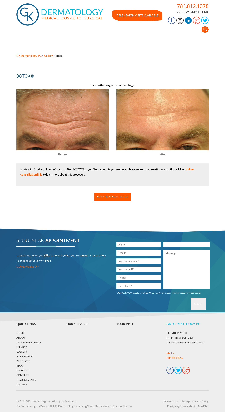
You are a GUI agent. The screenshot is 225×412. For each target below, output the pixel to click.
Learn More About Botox (112, 196)
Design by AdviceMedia (181, 406)
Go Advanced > (27, 266)
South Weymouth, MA (192, 12)
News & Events (26, 379)
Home (24, 43)
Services (85, 43)
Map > (170, 353)
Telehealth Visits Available (137, 15)
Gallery (102, 43)
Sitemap (185, 401)
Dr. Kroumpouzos (61, 43)
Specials (21, 384)
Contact (196, 43)
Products (144, 43)
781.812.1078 (193, 6)
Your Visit (177, 43)
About (38, 43)
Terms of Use (170, 401)
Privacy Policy (200, 401)
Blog (160, 43)
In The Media (122, 43)
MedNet (203, 406)
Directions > (174, 357)
